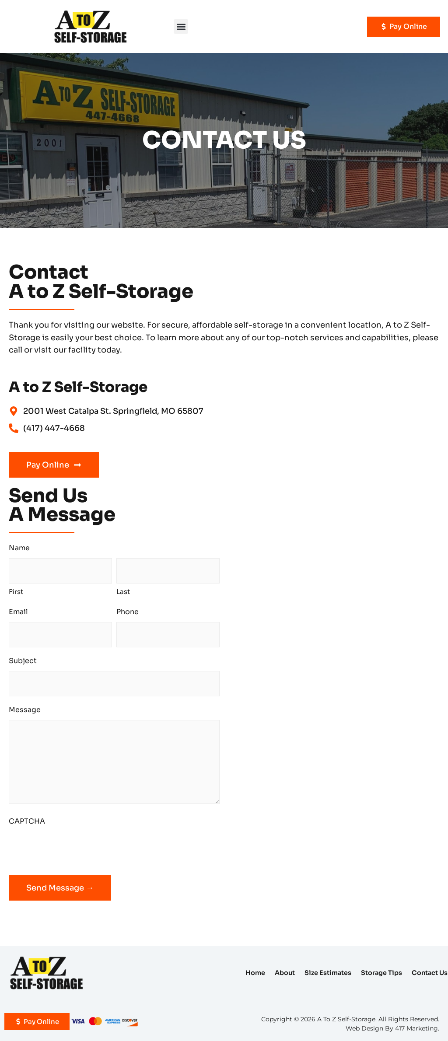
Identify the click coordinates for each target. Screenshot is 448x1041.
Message (25, 709)
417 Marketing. (417, 1028)
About (285, 973)
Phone (127, 611)
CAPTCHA (27, 821)
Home (255, 973)
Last (123, 591)
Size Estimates (327, 973)
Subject (23, 660)
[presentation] (75, 848)
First (16, 591)
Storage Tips (381, 973)
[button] (181, 26)
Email (18, 611)
